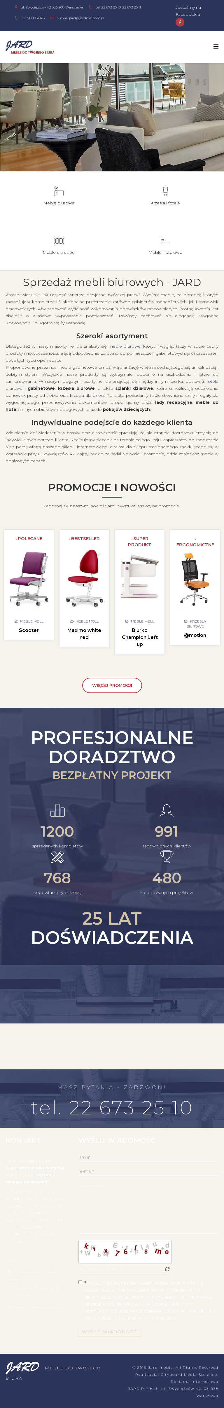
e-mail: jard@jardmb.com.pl (38, 1307)
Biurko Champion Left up (140, 637)
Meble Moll (31, 621)
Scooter (29, 630)
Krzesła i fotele (165, 203)
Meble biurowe (58, 203)
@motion (195, 635)
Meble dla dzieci (59, 252)
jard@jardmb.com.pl (86, 18)
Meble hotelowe (165, 252)
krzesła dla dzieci (87, 395)
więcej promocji (112, 685)
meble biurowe (112, 144)
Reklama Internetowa (194, 1381)
